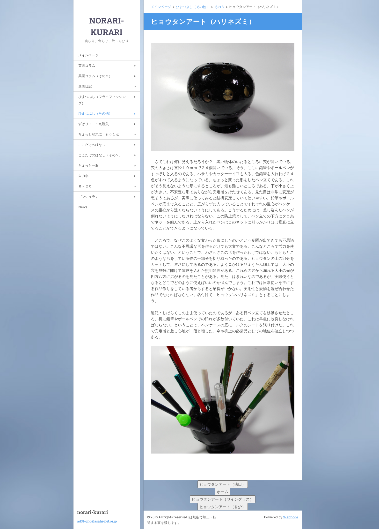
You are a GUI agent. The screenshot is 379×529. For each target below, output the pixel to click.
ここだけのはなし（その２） (100, 155)
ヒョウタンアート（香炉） (222, 506)
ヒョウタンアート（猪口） (222, 484)
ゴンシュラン (88, 196)
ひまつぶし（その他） (95, 113)
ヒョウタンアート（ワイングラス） (223, 499)
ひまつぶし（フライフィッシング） (102, 99)
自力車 (83, 175)
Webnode (290, 517)
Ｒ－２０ (85, 186)
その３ (219, 6)
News (82, 207)
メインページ (88, 55)
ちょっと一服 (88, 165)
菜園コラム (86, 65)
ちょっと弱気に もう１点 (98, 134)
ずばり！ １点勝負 (93, 123)
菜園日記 (85, 86)
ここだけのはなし (91, 144)
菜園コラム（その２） (95, 76)
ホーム (222, 491)
